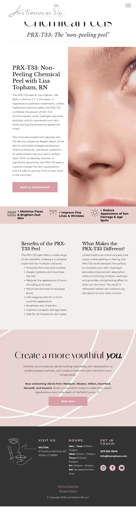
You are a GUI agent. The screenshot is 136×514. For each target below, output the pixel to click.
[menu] (128, 5)
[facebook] (112, 468)
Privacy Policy (68, 491)
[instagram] (103, 468)
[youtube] (122, 468)
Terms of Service (68, 486)
